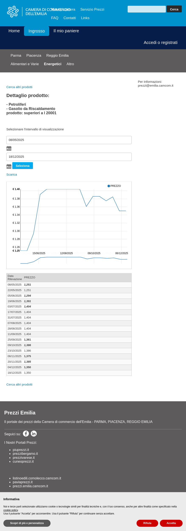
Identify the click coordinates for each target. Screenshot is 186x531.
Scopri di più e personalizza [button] (27, 523)
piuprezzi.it (21, 450)
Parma (16, 56)
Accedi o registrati (161, 42)
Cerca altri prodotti (19, 87)
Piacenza (33, 56)
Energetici (52, 64)
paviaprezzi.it (22, 482)
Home (14, 30)
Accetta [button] (171, 523)
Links (85, 18)
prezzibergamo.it (25, 453)
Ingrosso (36, 31)
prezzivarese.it (24, 457)
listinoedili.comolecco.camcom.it (37, 478)
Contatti (69, 18)
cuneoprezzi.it (23, 461)
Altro (70, 64)
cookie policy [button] (10, 510)
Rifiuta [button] (147, 523)
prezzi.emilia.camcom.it (30, 486)
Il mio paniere (66, 30)
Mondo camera (63, 9)
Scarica (11, 174)
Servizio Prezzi (92, 9)
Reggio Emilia (57, 56)
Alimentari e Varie (25, 64)
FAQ (54, 18)
